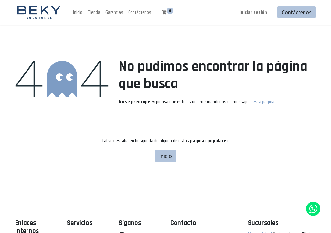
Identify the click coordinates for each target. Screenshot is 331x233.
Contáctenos (297, 12)
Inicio (165, 156)
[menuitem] (77, 12)
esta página (263, 101)
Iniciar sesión (253, 12)
